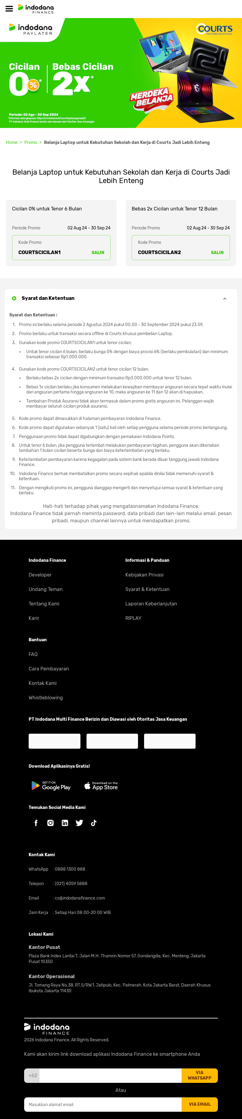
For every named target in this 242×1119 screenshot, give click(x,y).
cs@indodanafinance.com (79, 898)
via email (200, 1104)
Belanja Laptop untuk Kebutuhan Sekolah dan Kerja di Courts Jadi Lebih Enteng (127, 142)
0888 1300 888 (69, 869)
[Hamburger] (9, 9)
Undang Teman (46, 589)
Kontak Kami (43, 683)
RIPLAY (133, 618)
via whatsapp (200, 1075)
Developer (40, 575)
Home (11, 142)
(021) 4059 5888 (70, 883)
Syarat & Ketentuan (147, 589)
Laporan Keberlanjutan (151, 604)
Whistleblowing (46, 698)
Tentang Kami (44, 604)
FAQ (33, 654)
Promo (30, 142)
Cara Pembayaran (49, 669)
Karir (34, 618)
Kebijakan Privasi (144, 575)
